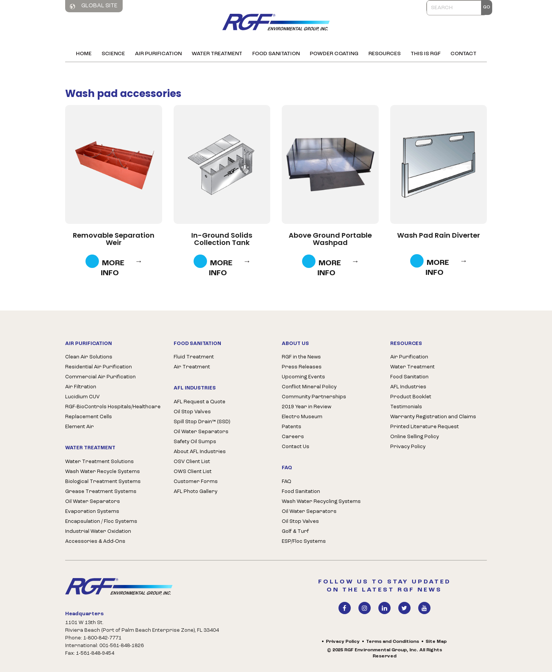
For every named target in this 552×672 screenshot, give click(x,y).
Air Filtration (80, 386)
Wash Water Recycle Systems (102, 471)
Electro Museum (302, 416)
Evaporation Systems (92, 511)
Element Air (79, 426)
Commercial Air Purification (100, 377)
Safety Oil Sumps (195, 441)
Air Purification (158, 54)
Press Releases (302, 367)
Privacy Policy (408, 446)
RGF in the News (301, 357)
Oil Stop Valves (192, 411)
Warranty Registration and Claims (433, 416)
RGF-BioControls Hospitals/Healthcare (113, 406)
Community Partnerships (314, 396)
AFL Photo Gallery (195, 491)
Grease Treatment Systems (100, 491)
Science (113, 54)
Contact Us (295, 446)
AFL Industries (408, 386)
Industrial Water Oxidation (98, 531)
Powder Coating (334, 54)
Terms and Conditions (392, 641)
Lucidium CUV (82, 396)
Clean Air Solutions (88, 357)
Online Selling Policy (414, 436)
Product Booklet (410, 396)
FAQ (286, 481)
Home (84, 54)
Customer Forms (196, 481)
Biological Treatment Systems (103, 481)
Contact (463, 54)
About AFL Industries (200, 451)
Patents (291, 426)
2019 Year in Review (306, 406)
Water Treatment (217, 54)
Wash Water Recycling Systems (321, 501)
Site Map (436, 641)
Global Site (93, 6)
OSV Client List (192, 461)
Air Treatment (192, 367)
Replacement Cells (88, 416)
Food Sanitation (276, 54)
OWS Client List (193, 471)
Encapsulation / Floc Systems (101, 521)
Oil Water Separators (92, 501)
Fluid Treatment (194, 357)
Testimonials (406, 406)
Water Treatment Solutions (99, 461)
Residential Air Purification (98, 367)
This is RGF (425, 54)
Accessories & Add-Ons (95, 541)
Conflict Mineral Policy (309, 386)
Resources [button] (384, 54)
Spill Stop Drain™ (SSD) (202, 421)
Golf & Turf (295, 531)
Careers (293, 436)
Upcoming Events (303, 377)
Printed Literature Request (424, 426)
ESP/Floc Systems (304, 541)
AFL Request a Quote (199, 401)
